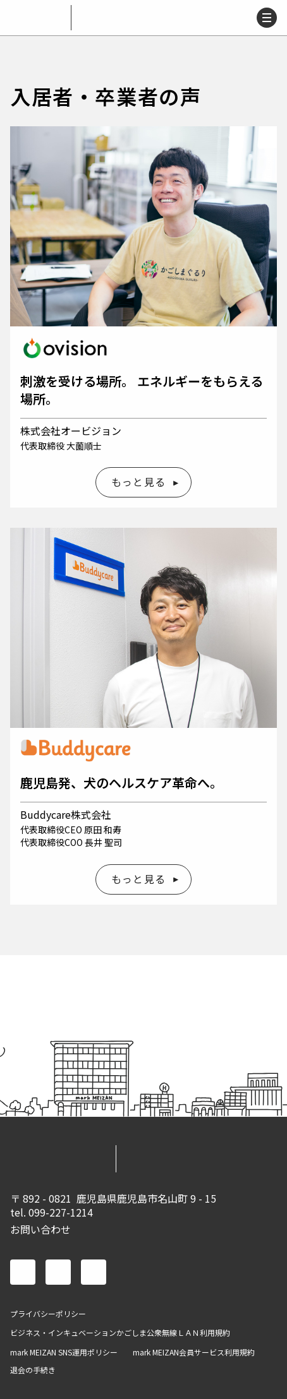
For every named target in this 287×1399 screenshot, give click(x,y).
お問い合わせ (40, 1229)
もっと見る (138, 481)
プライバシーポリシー (48, 1314)
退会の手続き (33, 1370)
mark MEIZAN (38, 18)
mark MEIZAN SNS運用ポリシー (64, 1352)
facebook (22, 1272)
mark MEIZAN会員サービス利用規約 (194, 1352)
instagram (93, 1272)
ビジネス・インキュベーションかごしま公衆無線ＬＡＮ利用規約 (120, 1333)
